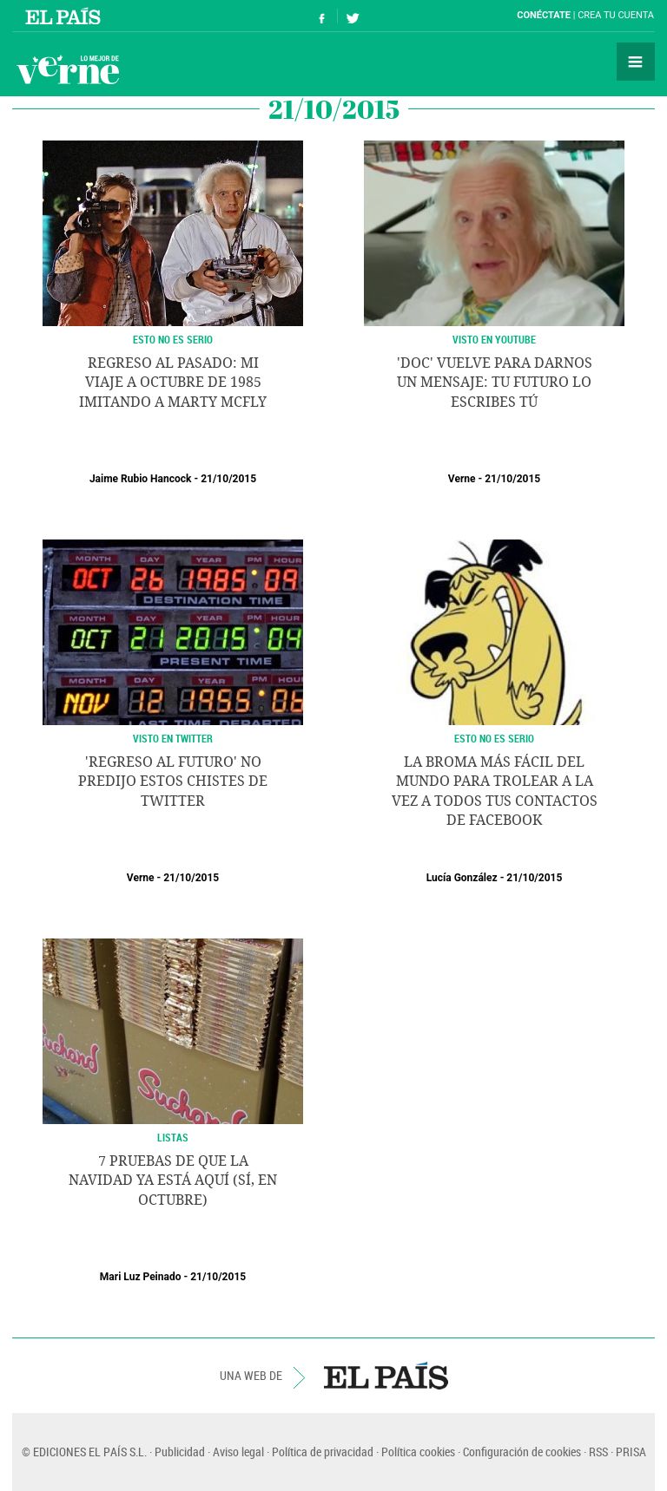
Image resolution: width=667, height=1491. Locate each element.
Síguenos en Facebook (322, 16)
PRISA (631, 1451)
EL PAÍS (386, 1376)
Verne (67, 69)
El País (65, 15)
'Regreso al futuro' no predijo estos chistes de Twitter (172, 781)
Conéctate (544, 15)
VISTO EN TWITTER (173, 738)
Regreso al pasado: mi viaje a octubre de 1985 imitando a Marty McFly (173, 382)
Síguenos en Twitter (352, 16)
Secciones (636, 62)
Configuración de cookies (522, 1451)
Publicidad (180, 1451)
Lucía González (462, 878)
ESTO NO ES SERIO (494, 738)
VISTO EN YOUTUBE (494, 339)
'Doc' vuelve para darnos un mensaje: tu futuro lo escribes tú (494, 382)
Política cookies (418, 1451)
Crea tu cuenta (616, 15)
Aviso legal (238, 1451)
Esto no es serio (173, 339)
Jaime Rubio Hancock (140, 479)
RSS (598, 1451)
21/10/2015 (228, 479)
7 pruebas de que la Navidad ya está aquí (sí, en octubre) (173, 1180)
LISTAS (172, 1137)
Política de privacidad (322, 1451)
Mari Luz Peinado (141, 1277)
